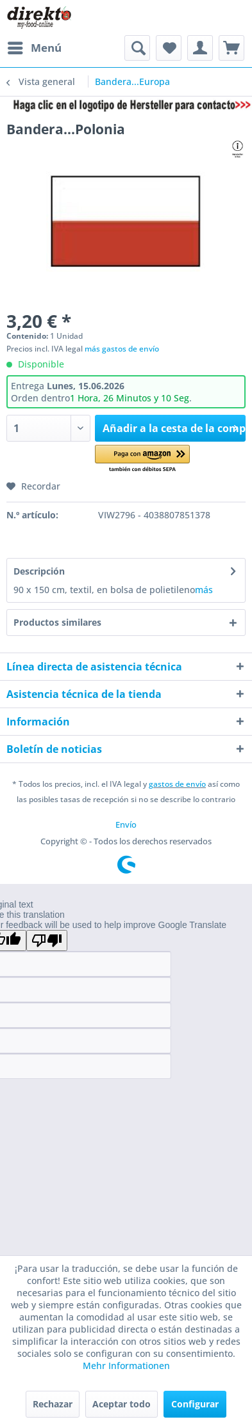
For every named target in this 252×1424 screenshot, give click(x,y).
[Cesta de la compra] (231, 48)
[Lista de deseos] (168, 48)
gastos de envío (177, 783)
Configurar (195, 1404)
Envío (126, 824)
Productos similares (57, 622)
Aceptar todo (121, 1404)
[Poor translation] (46, 940)
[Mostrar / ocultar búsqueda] (137, 48)
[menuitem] (34, 48)
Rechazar (52, 1404)
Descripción (39, 571)
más (204, 590)
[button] (142, 459)
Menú (35, 46)
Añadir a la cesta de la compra (174, 426)
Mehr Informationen (126, 1365)
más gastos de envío (122, 348)
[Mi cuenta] (200, 48)
